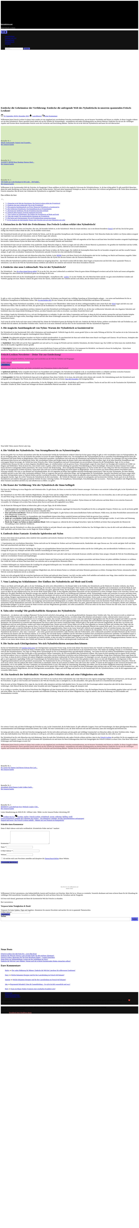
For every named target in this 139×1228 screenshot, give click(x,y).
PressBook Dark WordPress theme (20, 1015)
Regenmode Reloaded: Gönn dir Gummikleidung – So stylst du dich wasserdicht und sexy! (40, 987)
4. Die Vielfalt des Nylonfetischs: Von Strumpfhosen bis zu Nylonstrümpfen (28, 209)
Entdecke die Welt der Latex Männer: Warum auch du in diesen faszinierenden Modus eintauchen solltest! (36, 963)
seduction (58, 817)
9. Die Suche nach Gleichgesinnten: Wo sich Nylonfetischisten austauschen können (31, 218)
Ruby (7, 991)
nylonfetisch (45, 817)
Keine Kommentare (50, 116)
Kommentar (5, 846)
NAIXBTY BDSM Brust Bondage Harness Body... (17, 162)
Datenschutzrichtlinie (52, 861)
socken (66, 277)
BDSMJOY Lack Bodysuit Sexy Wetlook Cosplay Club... (20, 807)
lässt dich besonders (71, 379)
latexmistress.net (7, 24)
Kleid (114, 304)
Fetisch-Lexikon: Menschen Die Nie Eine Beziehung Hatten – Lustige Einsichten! (28, 960)
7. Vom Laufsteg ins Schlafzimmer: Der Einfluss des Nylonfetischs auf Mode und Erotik (32, 214)
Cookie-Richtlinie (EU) (12, 999)
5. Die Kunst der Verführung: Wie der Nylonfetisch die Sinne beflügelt (27, 211)
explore (26, 817)
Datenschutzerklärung (12, 997)
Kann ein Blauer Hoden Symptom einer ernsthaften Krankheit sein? (33, 991)
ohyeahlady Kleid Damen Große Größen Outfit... (17, 787)
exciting (20, 817)
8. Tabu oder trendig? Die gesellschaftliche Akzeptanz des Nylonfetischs (27, 216)
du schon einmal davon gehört (27, 271)
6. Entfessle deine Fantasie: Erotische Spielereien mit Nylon (24, 212)
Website (3, 857)
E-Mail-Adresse (6, 362)
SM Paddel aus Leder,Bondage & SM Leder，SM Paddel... (20, 182)
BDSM (59, 255)
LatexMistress (37, 116)
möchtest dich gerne (28, 648)
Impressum (8, 995)
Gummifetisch (9, 42)
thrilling (65, 817)
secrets (52, 817)
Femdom (8, 44)
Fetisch (110, 229)
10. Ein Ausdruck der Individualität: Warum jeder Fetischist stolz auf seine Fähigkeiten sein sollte (36, 220)
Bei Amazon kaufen (7, 144)
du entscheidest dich (44, 300)
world (70, 817)
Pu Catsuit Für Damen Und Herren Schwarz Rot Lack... (19, 768)
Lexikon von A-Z (10, 38)
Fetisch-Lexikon (106, 737)
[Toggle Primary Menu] (4, 32)
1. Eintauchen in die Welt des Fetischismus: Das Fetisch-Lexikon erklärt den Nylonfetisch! (33, 203)
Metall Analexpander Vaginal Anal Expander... (16, 142)
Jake (6, 987)
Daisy (7, 977)
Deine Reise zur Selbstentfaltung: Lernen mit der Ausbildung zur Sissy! (24, 962)
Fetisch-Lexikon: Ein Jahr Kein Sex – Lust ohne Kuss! (19, 956)
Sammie (7, 982)
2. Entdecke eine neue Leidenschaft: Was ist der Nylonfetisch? (24, 205)
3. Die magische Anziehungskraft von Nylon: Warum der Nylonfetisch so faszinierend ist (32, 207)
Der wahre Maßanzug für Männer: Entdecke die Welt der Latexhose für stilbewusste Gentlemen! (43, 973)
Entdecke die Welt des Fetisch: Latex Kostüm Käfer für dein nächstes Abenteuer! (27, 958)
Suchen (3, 919)
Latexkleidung (9, 36)
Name (3, 849)
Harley (7, 973)
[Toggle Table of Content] (2, 200)
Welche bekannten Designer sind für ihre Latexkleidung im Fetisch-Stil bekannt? (37, 977)
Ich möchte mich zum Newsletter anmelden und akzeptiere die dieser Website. (35, 861)
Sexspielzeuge (9, 40)
